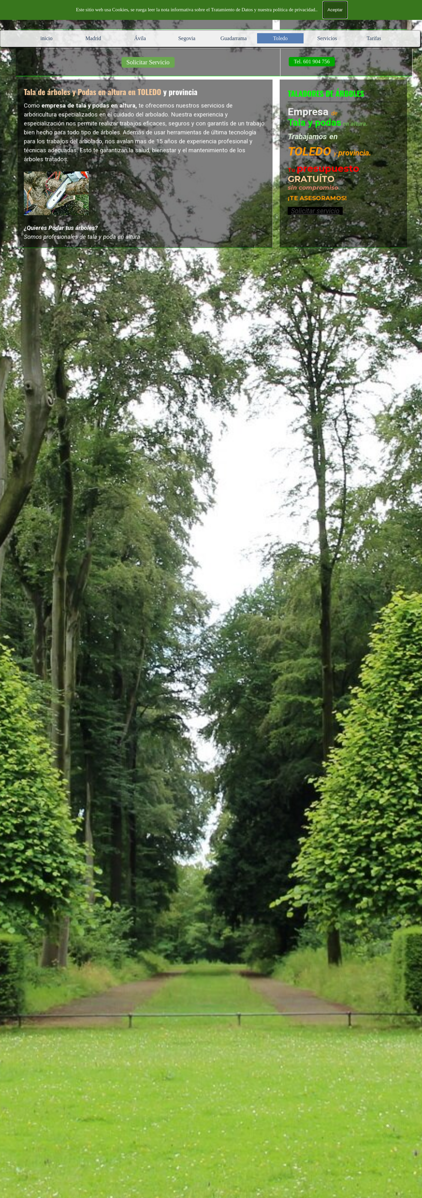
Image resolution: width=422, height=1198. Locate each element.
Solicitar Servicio (160, 62)
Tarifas (374, 38)
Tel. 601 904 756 (324, 61)
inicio (46, 38)
